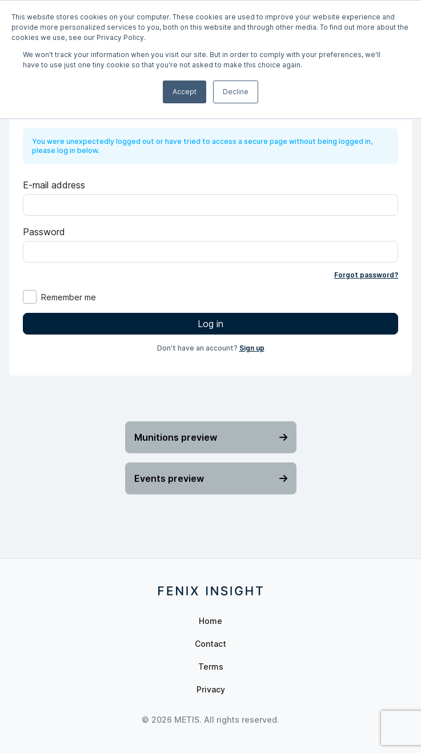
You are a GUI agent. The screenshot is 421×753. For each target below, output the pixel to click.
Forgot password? (366, 275)
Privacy (211, 689)
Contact (210, 644)
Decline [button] (235, 91)
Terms (210, 666)
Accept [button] (185, 91)
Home (210, 621)
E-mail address (54, 185)
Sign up (251, 348)
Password (44, 231)
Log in (210, 323)
